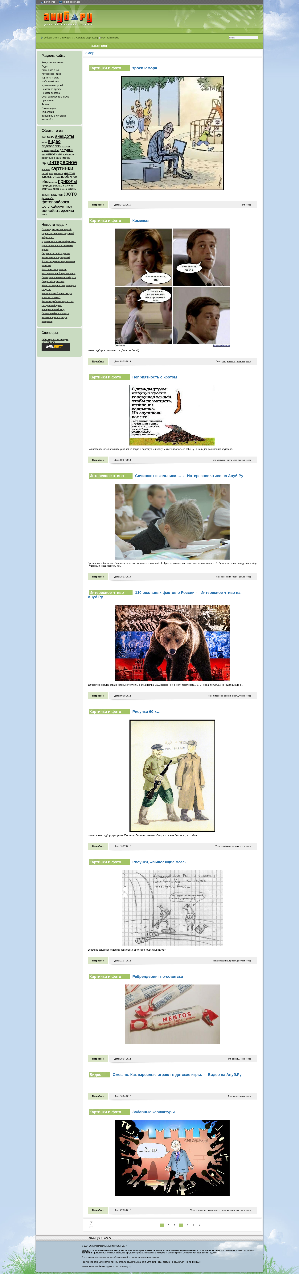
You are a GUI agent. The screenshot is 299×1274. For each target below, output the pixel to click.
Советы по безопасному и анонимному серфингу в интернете (55, 317)
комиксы (231, 361)
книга (229, 460)
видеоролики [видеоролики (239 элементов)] (51, 146)
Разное (45, 104)
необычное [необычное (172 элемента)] (69, 176)
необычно (225, 846)
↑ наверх (106, 1238)
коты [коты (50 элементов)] (51, 173)
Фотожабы (47, 119)
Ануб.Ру (93, 1238)
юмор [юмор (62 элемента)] (44, 214)
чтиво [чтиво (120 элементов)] (68, 206)
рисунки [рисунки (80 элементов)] (69, 185)
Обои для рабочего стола (55, 96)
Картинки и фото (50, 77)
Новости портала (51, 93)
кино (224, 361)
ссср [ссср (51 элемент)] (50, 189)
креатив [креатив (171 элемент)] (69, 173)
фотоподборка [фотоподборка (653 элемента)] (55, 202)
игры (242, 1096)
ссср (242, 846)
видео (236, 1096)
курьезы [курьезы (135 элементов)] (47, 176)
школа (242, 577)
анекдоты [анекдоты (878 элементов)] (64, 136)
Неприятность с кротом (154, 377)
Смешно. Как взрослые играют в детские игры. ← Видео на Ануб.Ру (177, 1074)
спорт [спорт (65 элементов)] (44, 189)
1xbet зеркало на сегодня (55, 339)
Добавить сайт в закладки (56, 37)
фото (242, 1210)
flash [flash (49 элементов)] (44, 137)
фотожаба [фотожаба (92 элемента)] (48, 198)
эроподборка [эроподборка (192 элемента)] (51, 210)
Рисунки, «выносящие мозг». (159, 862)
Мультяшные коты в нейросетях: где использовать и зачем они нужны (59, 245)
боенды (235, 1059)
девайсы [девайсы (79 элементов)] (54, 150)
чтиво (235, 577)
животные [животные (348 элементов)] (54, 154)
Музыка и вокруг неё (52, 85)
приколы (241, 361)
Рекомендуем (49, 108)
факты (235, 696)
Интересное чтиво (51, 74)
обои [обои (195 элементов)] (45, 181)
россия (227, 696)
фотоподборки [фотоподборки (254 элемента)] (53, 206)
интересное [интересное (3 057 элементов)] (62, 162)
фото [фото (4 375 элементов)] (70, 193)
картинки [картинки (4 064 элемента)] (62, 168)
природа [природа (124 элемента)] (47, 185)
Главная (49, 2)
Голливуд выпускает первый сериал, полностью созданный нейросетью (58, 233)
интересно (218, 696)
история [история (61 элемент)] (46, 169)
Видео (45, 66)
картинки (221, 460)
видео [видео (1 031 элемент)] (54, 141)
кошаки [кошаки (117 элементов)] (58, 173)
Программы (48, 100)
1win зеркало (48, 342)
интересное (201, 1210)
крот (235, 460)
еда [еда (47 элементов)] (43, 155)
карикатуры (213, 1210)
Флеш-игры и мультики (54, 115)
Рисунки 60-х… (146, 711)
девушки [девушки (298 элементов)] (66, 150)
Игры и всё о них (50, 70)
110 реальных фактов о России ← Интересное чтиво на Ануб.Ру (164, 594)
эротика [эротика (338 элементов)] (67, 211)
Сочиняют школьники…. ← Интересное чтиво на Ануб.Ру (189, 476)
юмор (248, 205)
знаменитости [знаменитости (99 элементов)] (62, 157)
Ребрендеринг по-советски (157, 976)
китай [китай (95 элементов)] (45, 173)
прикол (241, 460)
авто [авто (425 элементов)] (50, 136)
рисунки (235, 846)
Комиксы (140, 220)
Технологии (48, 112)
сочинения (226, 577)
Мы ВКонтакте (72, 2)
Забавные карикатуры (153, 1112)
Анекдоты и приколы (52, 62)
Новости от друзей (51, 89)
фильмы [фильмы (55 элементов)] (46, 195)
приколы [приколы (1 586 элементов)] (67, 181)
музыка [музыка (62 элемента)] (56, 177)
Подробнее (98, 205)
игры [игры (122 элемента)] (45, 163)
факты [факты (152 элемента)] (72, 188)
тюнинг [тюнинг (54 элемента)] (63, 189)
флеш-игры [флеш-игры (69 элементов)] (57, 195)
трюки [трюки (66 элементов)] (56, 189)
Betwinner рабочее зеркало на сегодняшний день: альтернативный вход (58, 305)
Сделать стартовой (85, 37)
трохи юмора (144, 68)
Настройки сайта (108, 37)
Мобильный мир (50, 81)
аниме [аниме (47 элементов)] (44, 142)
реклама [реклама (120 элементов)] (58, 185)
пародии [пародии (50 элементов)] (53, 182)
